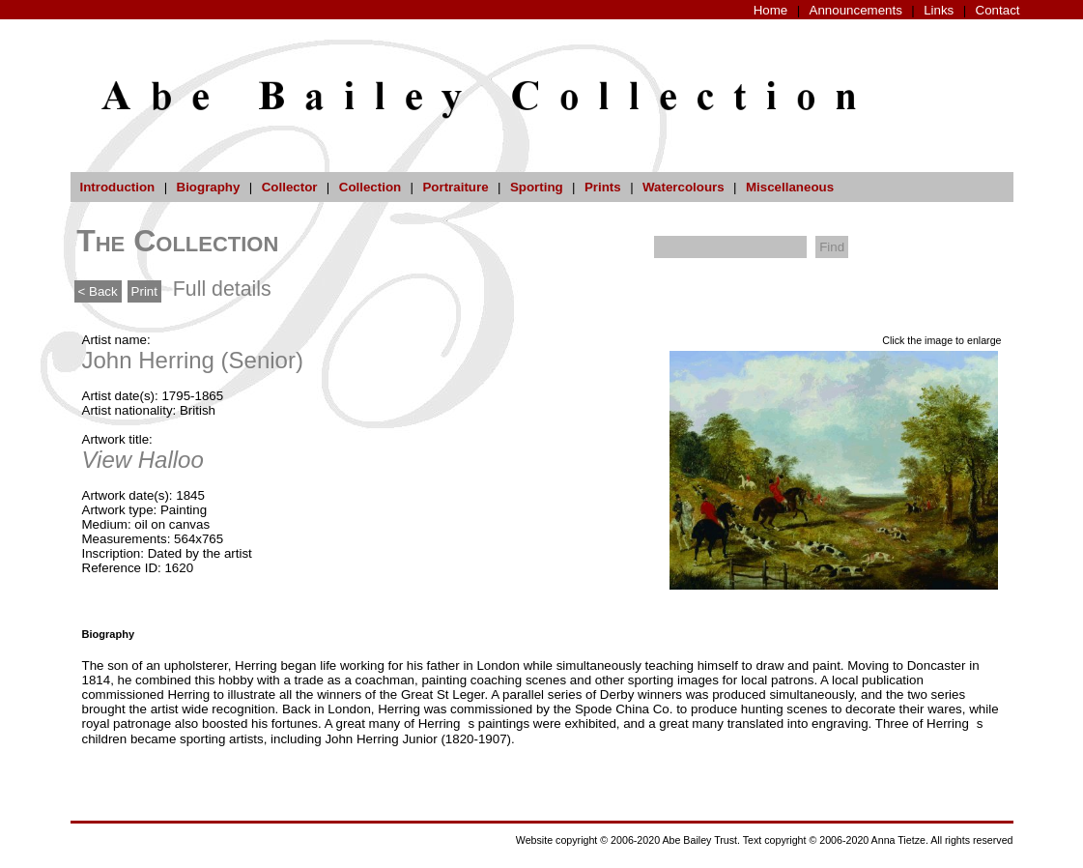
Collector (290, 187)
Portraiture (455, 187)
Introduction (118, 187)
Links (939, 10)
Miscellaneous (790, 187)
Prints (602, 187)
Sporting (536, 187)
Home (771, 10)
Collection (370, 187)
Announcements (856, 10)
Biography (209, 187)
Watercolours (683, 187)
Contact (998, 10)
